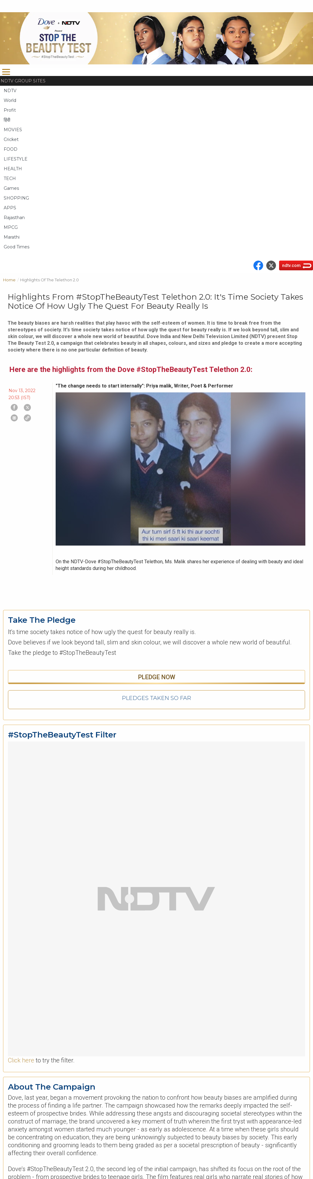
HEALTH (13, 168)
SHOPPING (16, 198)
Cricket (11, 139)
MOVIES (13, 129)
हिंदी (7, 120)
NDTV (10, 90)
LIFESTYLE (16, 159)
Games (11, 188)
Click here (21, 1060)
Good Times (16, 247)
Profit (10, 110)
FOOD (10, 149)
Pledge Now (156, 677)
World (10, 100)
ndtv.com (291, 265)
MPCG (11, 227)
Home (11, 279)
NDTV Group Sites (23, 81)
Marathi (12, 237)
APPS (10, 208)
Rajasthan (14, 217)
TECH (10, 178)
